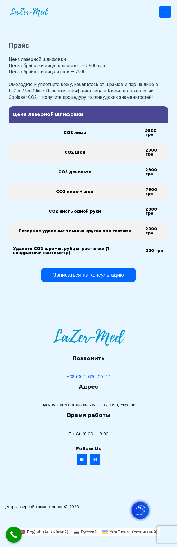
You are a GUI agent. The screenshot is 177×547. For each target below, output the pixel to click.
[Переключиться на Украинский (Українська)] (130, 532)
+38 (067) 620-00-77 (88, 376)
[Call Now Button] (14, 535)
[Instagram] (95, 459)
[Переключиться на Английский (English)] (44, 532)
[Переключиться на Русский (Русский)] (85, 532)
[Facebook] (82, 459)
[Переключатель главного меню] (165, 12)
